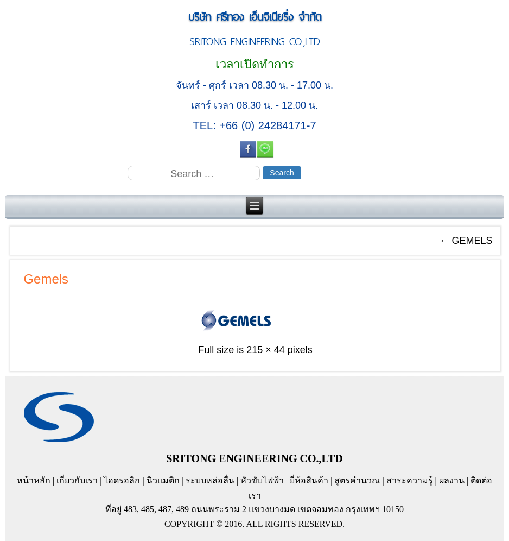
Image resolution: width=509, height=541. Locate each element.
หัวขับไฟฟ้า (262, 480)
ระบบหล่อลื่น (210, 480)
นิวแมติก (163, 480)
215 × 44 (265, 349)
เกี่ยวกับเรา (77, 480)
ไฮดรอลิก (122, 480)
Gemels (45, 279)
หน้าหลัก (33, 480)
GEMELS (466, 240)
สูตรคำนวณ (357, 480)
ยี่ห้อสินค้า (309, 480)
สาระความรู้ (409, 480)
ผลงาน (452, 480)
